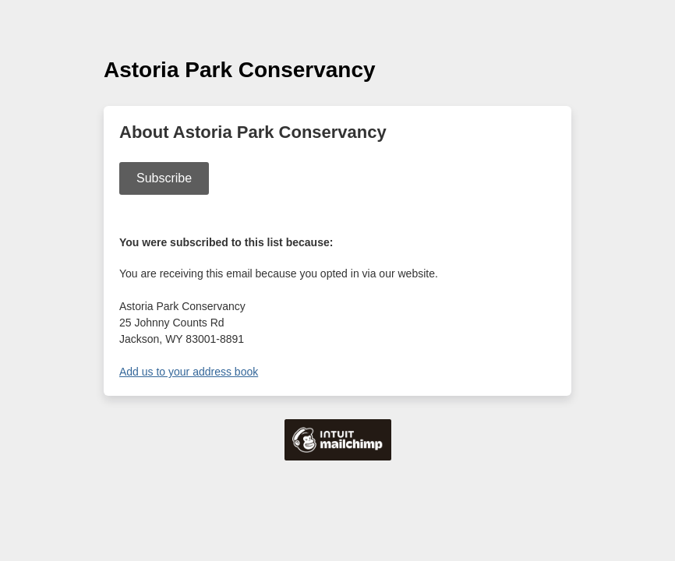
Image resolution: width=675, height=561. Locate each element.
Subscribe (164, 178)
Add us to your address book (188, 371)
